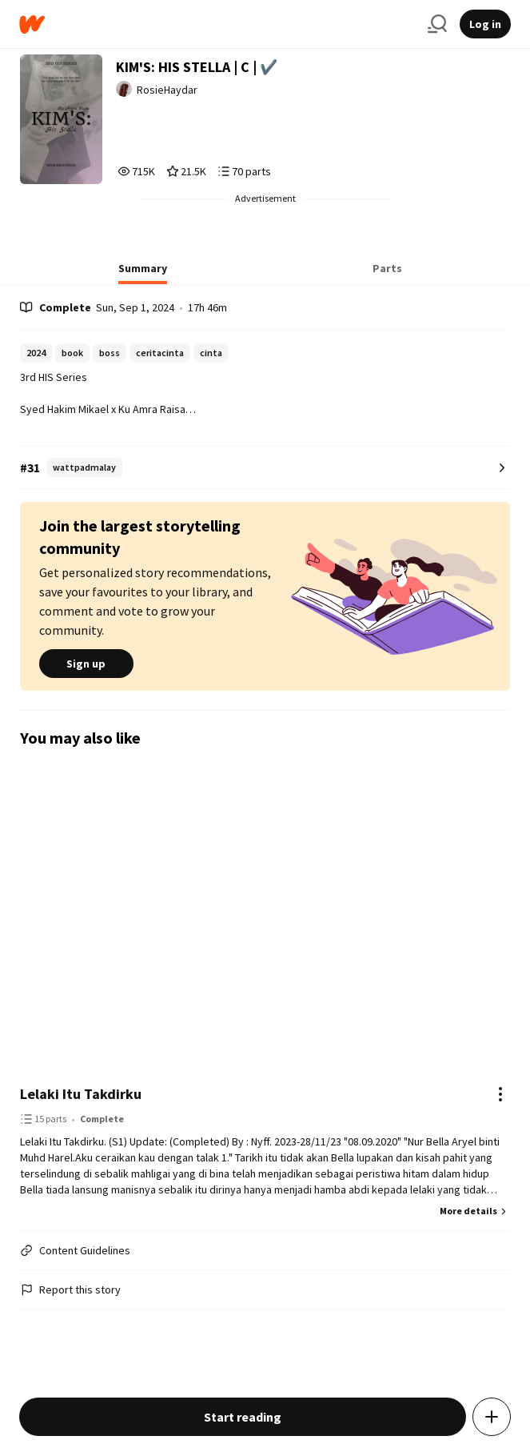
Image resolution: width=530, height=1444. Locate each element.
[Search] (437, 24)
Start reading (242, 1417)
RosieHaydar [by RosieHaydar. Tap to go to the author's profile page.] (167, 89)
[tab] (142, 273)
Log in (485, 24)
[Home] (217, 24)
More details (475, 1211)
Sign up (86, 663)
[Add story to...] (491, 1417)
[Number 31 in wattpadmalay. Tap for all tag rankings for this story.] (265, 468)
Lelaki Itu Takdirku (80, 1094)
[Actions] (500, 1094)
